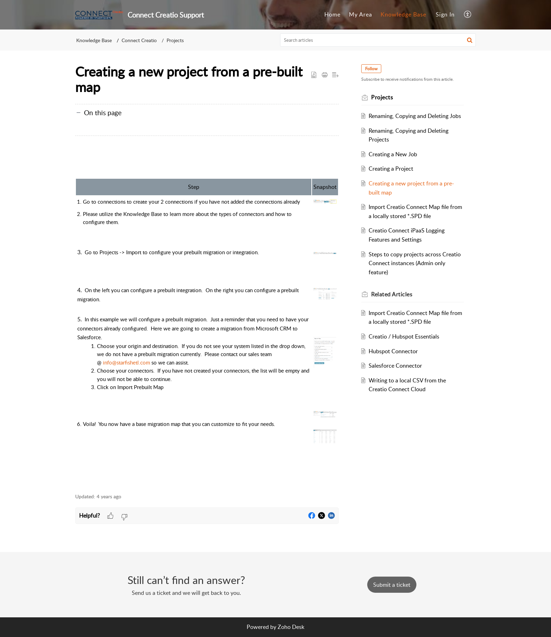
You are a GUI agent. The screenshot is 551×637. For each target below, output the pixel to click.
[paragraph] (207, 319)
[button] (468, 15)
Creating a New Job (393, 154)
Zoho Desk (291, 627)
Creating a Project (391, 168)
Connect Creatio (139, 40)
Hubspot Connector (393, 351)
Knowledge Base (403, 14)
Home (332, 14)
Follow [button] (371, 69)
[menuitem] (332, 15)
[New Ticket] (391, 585)
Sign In (445, 14)
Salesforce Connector (395, 365)
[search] (378, 40)
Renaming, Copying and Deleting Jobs (415, 116)
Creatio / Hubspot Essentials (404, 336)
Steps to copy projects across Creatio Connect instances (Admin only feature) (415, 263)
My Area (360, 14)
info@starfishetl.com (126, 362)
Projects (175, 40)
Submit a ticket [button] (391, 585)
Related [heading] (391, 294)
